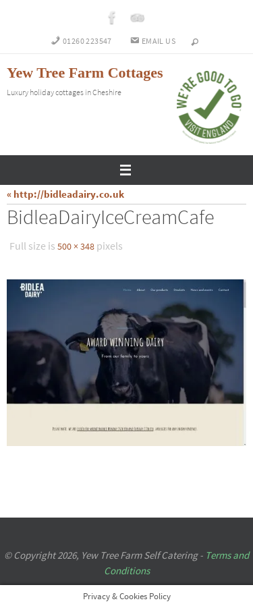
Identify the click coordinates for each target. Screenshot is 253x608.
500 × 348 (75, 246)
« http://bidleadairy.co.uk (65, 194)
